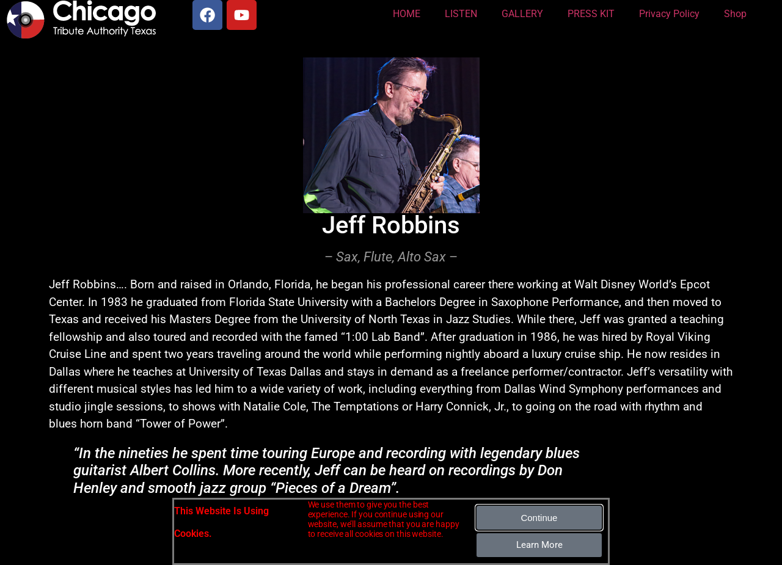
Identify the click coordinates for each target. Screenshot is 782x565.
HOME (406, 14)
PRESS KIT (591, 14)
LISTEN (461, 14)
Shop (735, 14)
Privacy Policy (669, 14)
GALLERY (522, 14)
